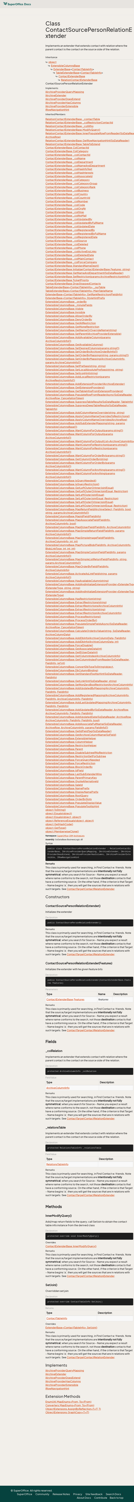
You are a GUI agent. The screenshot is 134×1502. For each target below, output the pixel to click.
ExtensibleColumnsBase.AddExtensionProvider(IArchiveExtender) (85, 383)
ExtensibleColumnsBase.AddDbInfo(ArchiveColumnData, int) (81, 641)
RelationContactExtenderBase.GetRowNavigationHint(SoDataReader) (87, 140)
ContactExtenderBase (71, 76)
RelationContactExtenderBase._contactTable (72, 119)
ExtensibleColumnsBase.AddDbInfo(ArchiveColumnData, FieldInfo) (85, 638)
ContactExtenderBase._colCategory (67, 179)
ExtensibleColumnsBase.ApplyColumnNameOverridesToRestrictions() (87, 416)
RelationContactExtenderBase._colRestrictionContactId (79, 122)
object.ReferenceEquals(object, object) (69, 820)
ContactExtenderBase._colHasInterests (69, 172)
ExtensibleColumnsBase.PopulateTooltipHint (72, 806)
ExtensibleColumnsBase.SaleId (64, 784)
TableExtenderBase (67, 72)
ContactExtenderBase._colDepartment (69, 162)
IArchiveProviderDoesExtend (62, 99)
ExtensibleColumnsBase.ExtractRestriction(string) (75, 609)
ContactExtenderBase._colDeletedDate (69, 255)
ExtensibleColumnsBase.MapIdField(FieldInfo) (73, 516)
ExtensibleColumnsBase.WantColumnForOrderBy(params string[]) (85, 455)
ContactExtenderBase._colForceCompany (71, 262)
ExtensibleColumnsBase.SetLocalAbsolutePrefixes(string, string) (84, 369)
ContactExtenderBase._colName (65, 158)
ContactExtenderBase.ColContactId (67, 147)
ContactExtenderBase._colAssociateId (68, 176)
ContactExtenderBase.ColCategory (66, 151)
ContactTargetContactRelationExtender (90, 889)
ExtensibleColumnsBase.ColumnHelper (69, 741)
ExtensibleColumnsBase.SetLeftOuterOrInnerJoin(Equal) (79, 502)
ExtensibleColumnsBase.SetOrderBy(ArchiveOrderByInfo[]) (81, 351)
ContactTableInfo (82, 69)
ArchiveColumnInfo (57, 1087)
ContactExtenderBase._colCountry (66, 194)
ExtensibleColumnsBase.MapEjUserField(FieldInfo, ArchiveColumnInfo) (88, 527)
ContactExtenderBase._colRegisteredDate (71, 237)
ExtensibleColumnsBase (65, 65)
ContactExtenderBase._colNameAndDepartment (75, 165)
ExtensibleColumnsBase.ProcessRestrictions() (73, 616)
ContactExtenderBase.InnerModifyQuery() (70, 1246)
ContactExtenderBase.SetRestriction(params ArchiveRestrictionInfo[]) (87, 276)
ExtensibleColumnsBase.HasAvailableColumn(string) (77, 580)
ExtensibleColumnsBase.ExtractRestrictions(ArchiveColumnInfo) (84, 605)
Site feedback (93, 1494)
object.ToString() (55, 809)
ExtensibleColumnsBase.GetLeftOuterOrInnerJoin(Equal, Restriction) (86, 491)
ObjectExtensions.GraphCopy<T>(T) (67, 1412)
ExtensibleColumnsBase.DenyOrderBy (68, 319)
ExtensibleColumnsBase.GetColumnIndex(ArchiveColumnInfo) (82, 656)
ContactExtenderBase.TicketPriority (67, 280)
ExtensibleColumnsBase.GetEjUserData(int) (71, 652)
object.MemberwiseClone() (62, 831)
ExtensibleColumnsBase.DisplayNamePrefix (71, 792)
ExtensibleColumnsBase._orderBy (66, 301)
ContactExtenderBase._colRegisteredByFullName (75, 233)
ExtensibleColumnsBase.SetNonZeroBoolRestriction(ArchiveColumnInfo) (89, 684)
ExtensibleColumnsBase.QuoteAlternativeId (71, 781)
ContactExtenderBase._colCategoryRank (70, 187)
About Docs (84, 1497)
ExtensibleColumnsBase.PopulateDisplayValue (73, 802)
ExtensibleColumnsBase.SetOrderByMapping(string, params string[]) (87, 355)
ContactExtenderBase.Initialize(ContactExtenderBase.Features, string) (87, 269)
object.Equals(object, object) (63, 817)
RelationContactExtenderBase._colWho (69, 126)
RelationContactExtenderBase (79, 79)
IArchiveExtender (55, 95)
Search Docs (113, 1494)
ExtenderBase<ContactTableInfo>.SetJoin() (71, 1327)
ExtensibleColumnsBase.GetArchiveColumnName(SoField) (80, 734)
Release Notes (61, 1494)
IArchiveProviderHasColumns (63, 102)
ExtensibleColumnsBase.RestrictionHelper (71, 745)
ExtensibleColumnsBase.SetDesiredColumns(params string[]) (82, 348)
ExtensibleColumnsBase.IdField (64, 770)
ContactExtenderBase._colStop (64, 212)
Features (79, 999)
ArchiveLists (79, 836)
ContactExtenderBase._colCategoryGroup (71, 183)
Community (42, 1494)
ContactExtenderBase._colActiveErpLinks (70, 251)
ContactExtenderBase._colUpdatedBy (68, 219)
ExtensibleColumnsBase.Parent (64, 749)
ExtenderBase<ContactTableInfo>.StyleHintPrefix (75, 298)
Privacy (77, 1494)
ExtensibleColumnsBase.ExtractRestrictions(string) (76, 602)
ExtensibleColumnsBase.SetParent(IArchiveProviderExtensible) (83, 333)
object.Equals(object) (58, 813)
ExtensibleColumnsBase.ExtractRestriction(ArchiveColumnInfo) (83, 613)
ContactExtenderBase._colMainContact (69, 258)
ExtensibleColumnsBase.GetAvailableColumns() (74, 344)
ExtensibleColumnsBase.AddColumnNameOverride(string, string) (84, 412)
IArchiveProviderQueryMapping (64, 91)
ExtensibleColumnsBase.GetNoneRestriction (72, 326)
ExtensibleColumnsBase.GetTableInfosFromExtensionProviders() (84, 391)
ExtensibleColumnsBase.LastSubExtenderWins (73, 774)
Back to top (116, 1497)
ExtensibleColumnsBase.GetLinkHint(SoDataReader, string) (81, 681)
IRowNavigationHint (57, 109)
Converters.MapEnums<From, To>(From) (69, 1405)
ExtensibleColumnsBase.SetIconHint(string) (71, 373)
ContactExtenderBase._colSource (66, 240)
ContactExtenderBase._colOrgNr (65, 208)
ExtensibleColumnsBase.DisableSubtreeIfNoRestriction (78, 752)
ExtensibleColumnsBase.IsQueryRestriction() (72, 484)
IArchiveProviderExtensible (61, 106)
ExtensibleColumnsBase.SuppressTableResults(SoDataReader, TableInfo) (89, 401)
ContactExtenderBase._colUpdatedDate (70, 226)
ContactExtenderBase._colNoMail (66, 215)
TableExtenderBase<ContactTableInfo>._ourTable (75, 287)
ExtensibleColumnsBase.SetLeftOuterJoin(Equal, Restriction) (81, 498)
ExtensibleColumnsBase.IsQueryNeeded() (70, 480)
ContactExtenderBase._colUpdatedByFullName (74, 222)
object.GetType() (55, 827)
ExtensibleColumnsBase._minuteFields (68, 305)
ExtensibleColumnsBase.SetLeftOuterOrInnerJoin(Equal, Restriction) (86, 505)
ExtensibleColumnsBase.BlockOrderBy (69, 766)
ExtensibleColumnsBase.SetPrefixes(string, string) (75, 366)
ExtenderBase (61, 69)
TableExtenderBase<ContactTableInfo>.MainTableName (79, 290)
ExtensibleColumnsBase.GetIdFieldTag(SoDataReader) (78, 731)
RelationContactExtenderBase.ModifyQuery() (72, 129)
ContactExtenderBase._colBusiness (67, 190)
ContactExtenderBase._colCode (65, 205)
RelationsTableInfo (57, 1164)
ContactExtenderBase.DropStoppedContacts (73, 283)
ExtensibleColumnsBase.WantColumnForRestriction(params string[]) (86, 444)
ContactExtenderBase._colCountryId (67, 197)
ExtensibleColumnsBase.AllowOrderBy (68, 315)
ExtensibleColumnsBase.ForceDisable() (69, 645)
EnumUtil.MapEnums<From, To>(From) (68, 1401)
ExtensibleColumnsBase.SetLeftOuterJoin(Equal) (74, 494)
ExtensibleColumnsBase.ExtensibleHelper (70, 738)
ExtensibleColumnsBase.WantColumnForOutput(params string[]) (84, 430)
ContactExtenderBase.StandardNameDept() (72, 265)
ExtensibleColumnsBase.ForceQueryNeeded (72, 759)
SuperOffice (62, 836)
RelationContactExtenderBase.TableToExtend (72, 144)
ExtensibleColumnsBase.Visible (64, 308)
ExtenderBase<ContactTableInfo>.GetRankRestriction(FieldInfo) (83, 294)
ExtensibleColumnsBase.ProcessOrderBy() (71, 620)
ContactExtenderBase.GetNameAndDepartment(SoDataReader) (84, 273)
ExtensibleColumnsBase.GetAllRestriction (70, 323)
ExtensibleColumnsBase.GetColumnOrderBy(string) (76, 459)
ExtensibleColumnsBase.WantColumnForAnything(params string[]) (85, 469)
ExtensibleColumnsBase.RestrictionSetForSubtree (75, 756)
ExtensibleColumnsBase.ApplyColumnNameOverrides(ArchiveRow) (86, 419)
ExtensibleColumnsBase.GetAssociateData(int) (73, 648)
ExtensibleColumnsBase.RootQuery (66, 795)
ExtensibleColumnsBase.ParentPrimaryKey (71, 777)
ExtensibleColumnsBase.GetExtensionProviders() (75, 387)
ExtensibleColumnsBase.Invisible (65, 312)
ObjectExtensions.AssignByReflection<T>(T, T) (73, 1408)
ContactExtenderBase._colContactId (67, 154)
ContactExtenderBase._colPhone (65, 247)
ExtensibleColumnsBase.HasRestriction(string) (73, 598)
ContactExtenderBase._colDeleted (66, 244)
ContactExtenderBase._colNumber (66, 201)
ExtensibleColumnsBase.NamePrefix (67, 788)
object (52, 62)
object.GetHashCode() (59, 824)
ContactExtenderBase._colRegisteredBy (70, 230)
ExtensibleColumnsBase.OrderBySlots (68, 799)
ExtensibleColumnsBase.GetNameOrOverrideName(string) (81, 330)
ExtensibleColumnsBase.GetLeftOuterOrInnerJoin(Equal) (79, 487)
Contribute (100, 1497)
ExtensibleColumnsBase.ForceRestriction (70, 763)
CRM (71, 836)
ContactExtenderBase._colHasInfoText (68, 169)
